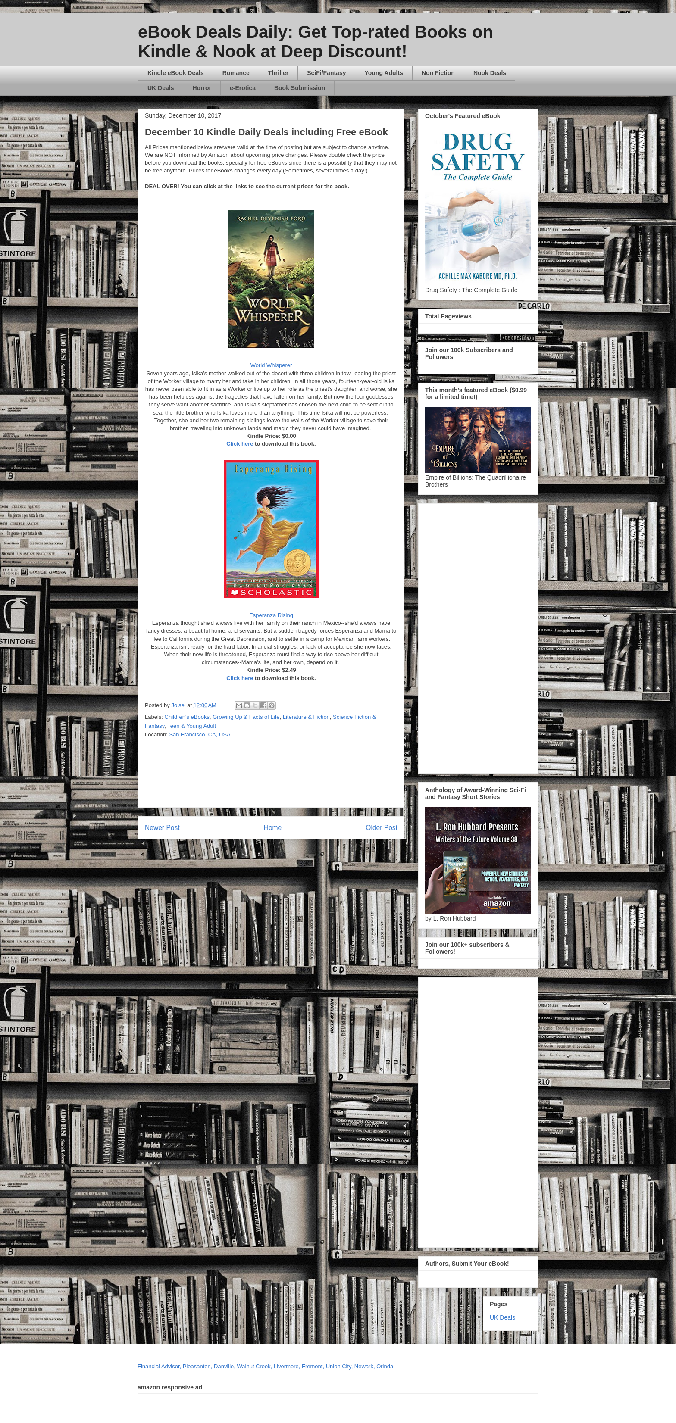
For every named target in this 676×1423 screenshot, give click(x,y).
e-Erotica (243, 87)
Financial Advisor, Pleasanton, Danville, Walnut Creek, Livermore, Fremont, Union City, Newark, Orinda (265, 1366)
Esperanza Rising (271, 615)
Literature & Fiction (306, 717)
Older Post (381, 827)
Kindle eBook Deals (175, 72)
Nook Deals (489, 72)
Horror (201, 87)
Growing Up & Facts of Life (246, 717)
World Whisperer (271, 365)
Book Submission (299, 87)
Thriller (278, 72)
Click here (239, 443)
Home (273, 827)
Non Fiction (438, 72)
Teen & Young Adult (191, 726)
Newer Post (162, 827)
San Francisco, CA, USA (199, 734)
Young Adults (383, 72)
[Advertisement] (354, 781)
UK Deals (160, 87)
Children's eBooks (187, 717)
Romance (236, 72)
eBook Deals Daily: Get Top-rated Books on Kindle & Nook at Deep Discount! (315, 41)
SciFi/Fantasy (326, 72)
